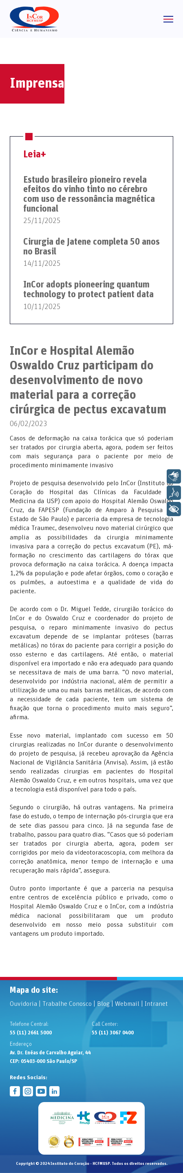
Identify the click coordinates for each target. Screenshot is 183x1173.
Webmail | (130, 1004)
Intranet (156, 1004)
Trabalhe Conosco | (69, 1004)
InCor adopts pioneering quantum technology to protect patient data (88, 290)
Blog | (106, 1004)
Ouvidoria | (26, 1004)
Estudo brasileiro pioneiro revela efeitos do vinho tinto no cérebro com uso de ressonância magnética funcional (89, 195)
